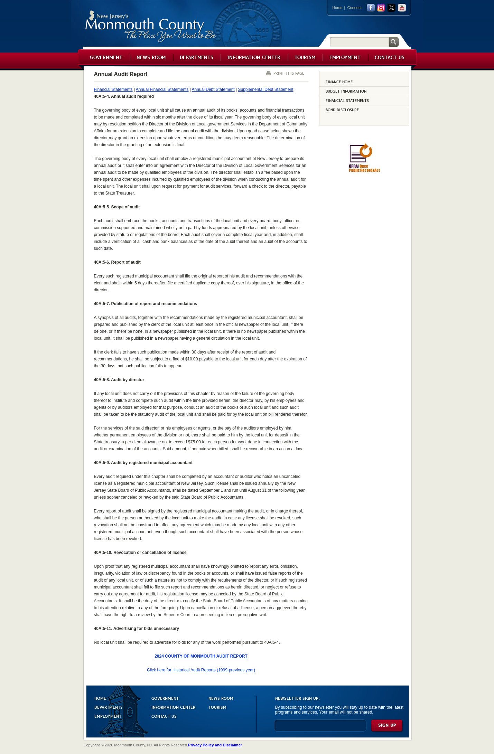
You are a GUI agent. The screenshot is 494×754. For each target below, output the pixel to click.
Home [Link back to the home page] (337, 8)
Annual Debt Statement (213, 89)
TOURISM (217, 707)
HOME (100, 698)
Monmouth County (150, 26)
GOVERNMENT (165, 698)
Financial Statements (113, 89)
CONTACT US (164, 716)
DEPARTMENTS (108, 707)
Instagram (381, 8)
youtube (402, 8)
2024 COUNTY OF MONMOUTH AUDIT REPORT (201, 656)
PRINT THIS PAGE (288, 73)
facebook (371, 8)
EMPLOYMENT (107, 716)
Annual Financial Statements (162, 89)
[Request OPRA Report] (364, 171)
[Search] (359, 42)
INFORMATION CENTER (173, 707)
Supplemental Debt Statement (265, 89)
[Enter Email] (320, 728)
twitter (391, 8)
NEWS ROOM (220, 698)
